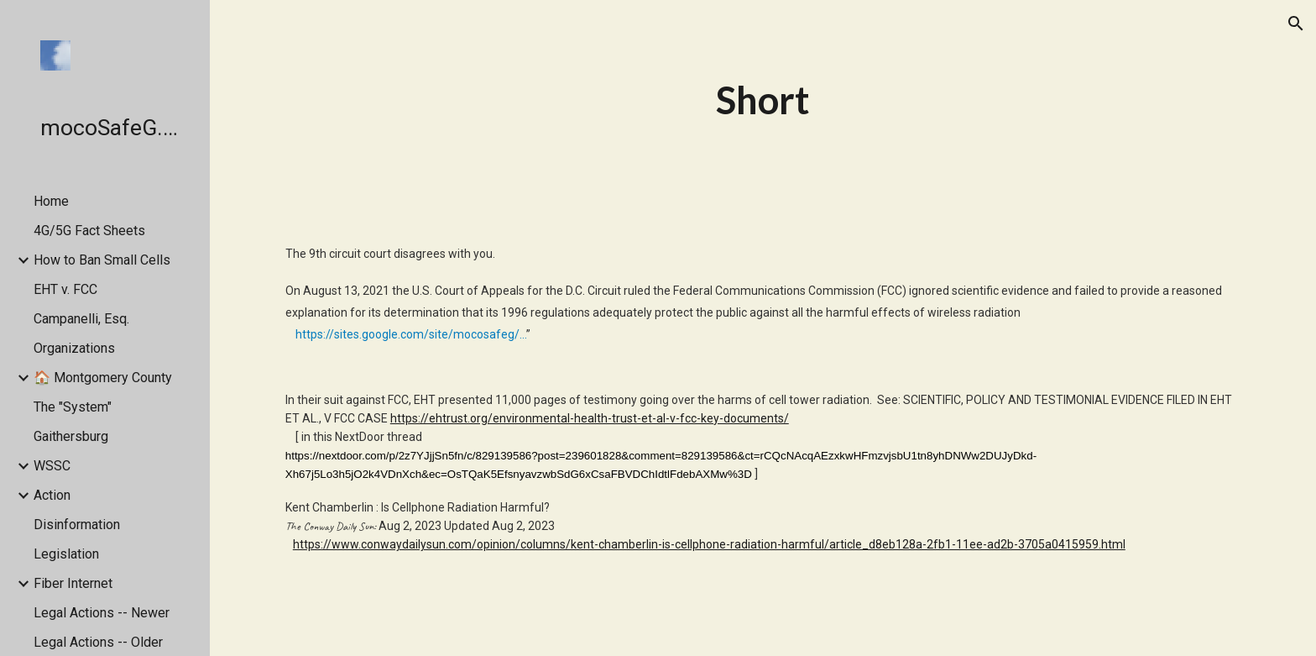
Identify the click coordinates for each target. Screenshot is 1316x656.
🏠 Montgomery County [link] (103, 378)
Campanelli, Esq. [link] (81, 319)
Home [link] (51, 201)
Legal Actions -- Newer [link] (102, 613)
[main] (763, 100)
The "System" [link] (73, 407)
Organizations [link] (74, 348)
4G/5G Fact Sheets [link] (89, 231)
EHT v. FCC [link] (65, 289)
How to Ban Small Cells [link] (102, 260)
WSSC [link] (52, 466)
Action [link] (52, 495)
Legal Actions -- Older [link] (98, 642)
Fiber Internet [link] (73, 583)
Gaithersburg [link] (71, 436)
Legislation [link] (66, 554)
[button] (1296, 23)
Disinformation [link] (77, 525)
